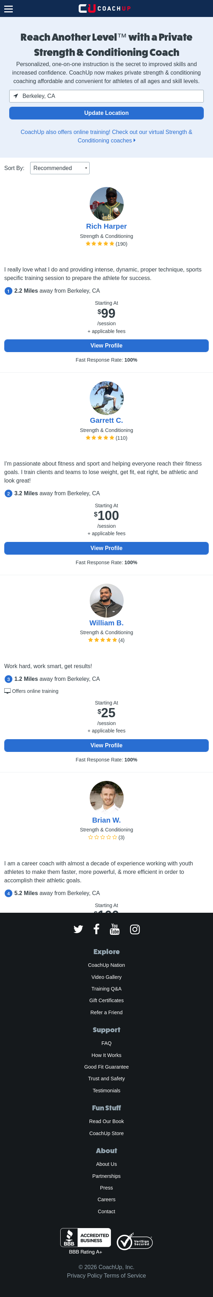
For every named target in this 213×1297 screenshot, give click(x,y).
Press (106, 1188)
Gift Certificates (106, 1000)
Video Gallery (106, 977)
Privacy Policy (84, 1276)
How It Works (106, 1055)
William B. (106, 623)
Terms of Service (125, 1276)
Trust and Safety (106, 1078)
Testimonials (106, 1090)
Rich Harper (106, 226)
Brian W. (106, 820)
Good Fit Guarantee (106, 1067)
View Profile (106, 346)
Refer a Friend (106, 1012)
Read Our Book (106, 1121)
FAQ (106, 1043)
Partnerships (107, 1176)
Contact (106, 1211)
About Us (106, 1164)
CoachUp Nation (106, 965)
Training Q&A (106, 989)
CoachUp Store (106, 1133)
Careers (106, 1199)
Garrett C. (106, 420)
